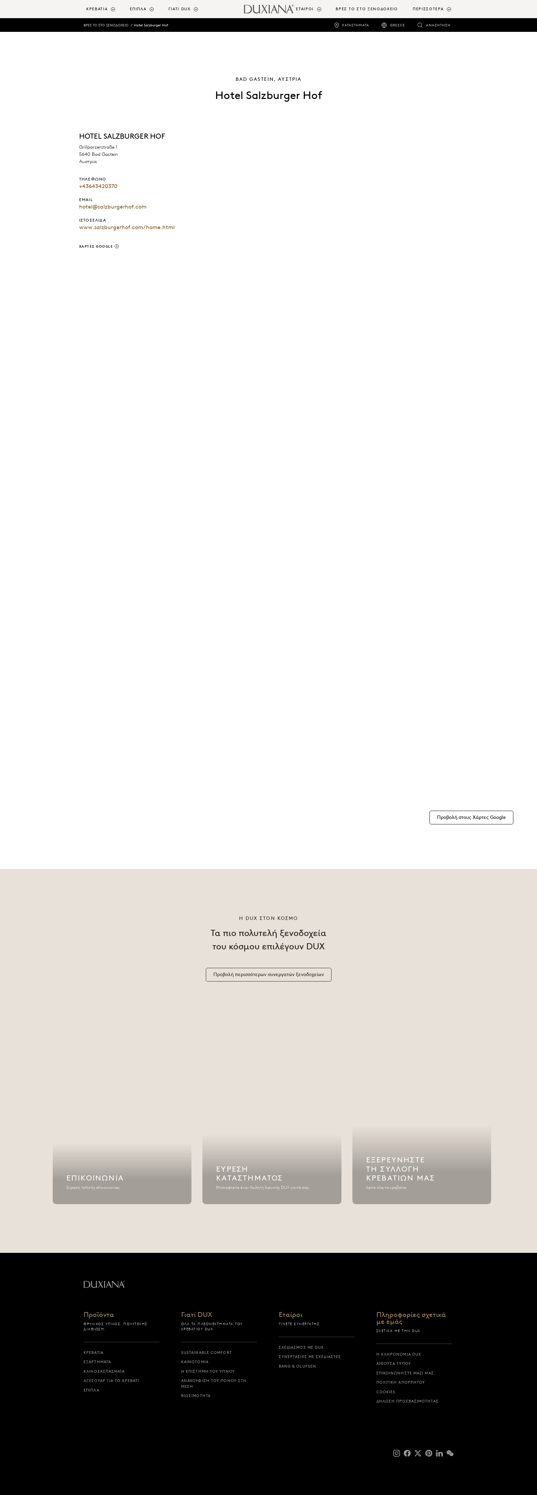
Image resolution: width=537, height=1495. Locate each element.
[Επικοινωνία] (122, 1122)
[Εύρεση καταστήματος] (271, 1122)
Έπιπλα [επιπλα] (91, 1390)
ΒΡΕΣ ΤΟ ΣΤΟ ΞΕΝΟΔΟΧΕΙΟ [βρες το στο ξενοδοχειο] (367, 9)
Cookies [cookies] (386, 1392)
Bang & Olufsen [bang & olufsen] (297, 1366)
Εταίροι (290, 1315)
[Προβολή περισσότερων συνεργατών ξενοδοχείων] (269, 978)
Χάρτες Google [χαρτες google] (96, 246)
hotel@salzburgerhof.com (113, 206)
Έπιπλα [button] (138, 9)
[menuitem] (105, 9)
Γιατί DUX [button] (179, 9)
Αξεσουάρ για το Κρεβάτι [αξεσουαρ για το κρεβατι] (111, 1380)
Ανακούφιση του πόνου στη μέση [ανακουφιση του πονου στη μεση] (214, 1383)
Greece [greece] (397, 25)
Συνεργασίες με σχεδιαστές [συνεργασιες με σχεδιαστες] (310, 1356)
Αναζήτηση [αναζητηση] (438, 25)
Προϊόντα (99, 1315)
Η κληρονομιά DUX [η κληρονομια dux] (399, 1354)
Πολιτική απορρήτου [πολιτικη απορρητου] (400, 1382)
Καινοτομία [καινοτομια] (195, 1361)
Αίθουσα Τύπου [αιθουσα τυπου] (393, 1363)
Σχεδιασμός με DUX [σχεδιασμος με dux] (301, 1347)
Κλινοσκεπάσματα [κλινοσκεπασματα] (104, 1371)
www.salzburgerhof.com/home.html (127, 227)
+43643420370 (98, 186)
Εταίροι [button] (305, 9)
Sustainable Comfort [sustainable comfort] (206, 1352)
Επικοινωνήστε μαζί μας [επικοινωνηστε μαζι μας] (405, 1373)
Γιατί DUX (196, 1315)
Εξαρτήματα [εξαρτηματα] (97, 1361)
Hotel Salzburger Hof (151, 25)
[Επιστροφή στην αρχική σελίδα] (269, 9)
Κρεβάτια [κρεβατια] (93, 1352)
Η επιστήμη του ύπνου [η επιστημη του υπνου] (208, 1371)
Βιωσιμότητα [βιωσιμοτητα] (196, 1395)
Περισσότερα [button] (428, 9)
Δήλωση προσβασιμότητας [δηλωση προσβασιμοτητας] (407, 1401)
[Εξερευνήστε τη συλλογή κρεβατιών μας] (421, 1122)
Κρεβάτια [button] (97, 9)
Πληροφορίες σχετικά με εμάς (411, 1318)
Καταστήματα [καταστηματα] (355, 25)
